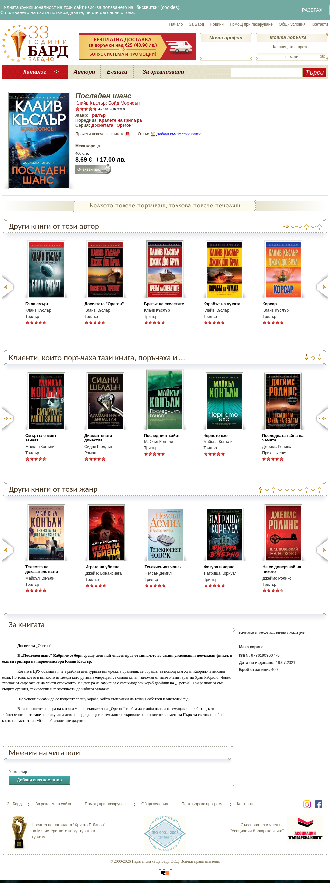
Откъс (143, 134)
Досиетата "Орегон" (112, 125)
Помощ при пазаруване (251, 24)
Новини (217, 24)
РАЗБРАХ (312, 9)
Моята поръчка (288, 37)
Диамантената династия (98, 437)
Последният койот (162, 435)
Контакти (320, 24)
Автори (84, 72)
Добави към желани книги (178, 134)
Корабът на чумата (222, 304)
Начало (176, 24)
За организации (163, 72)
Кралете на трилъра (120, 120)
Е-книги (117, 72)
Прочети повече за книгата (99, 134)
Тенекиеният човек (163, 567)
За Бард (196, 24)
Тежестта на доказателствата (41, 569)
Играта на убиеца (102, 567)
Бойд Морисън (124, 103)
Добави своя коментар (39, 780)
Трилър (98, 115)
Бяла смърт (37, 304)
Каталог (34, 72)
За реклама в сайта (53, 804)
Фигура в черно (219, 567)
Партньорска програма (202, 804)
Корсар (269, 304)
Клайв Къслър (90, 103)
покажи (291, 56)
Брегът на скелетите (164, 304)
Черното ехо (216, 435)
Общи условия (292, 24)
